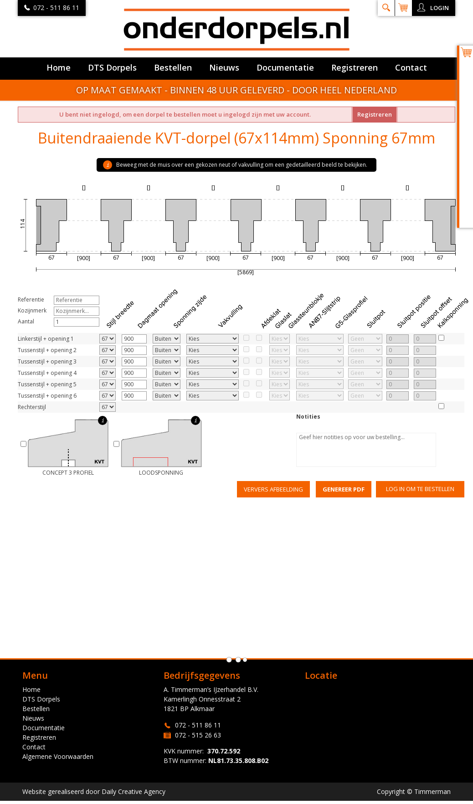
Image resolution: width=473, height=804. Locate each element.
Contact (411, 67)
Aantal (26, 321)
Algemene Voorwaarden (57, 756)
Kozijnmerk (32, 310)
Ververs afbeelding (273, 489)
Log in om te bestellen (420, 489)
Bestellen (173, 67)
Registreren (354, 67)
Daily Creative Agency (133, 791)
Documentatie (285, 67)
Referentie (31, 299)
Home (58, 67)
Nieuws (224, 67)
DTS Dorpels (112, 67)
